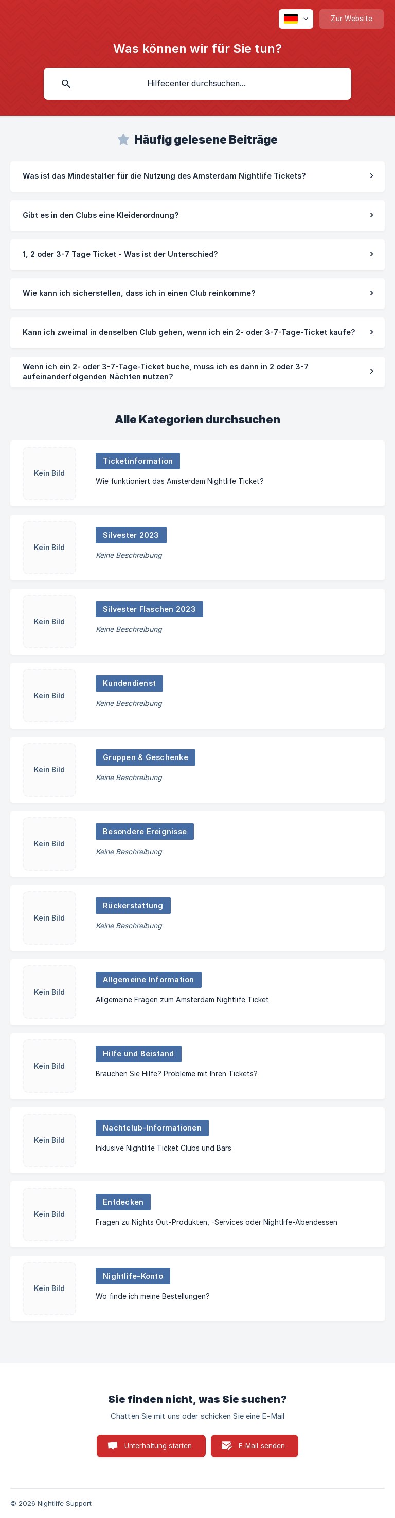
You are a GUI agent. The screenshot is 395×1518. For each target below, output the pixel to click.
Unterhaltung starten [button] (158, 1445)
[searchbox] (197, 84)
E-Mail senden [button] (262, 1445)
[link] (197, 176)
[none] (296, 19)
